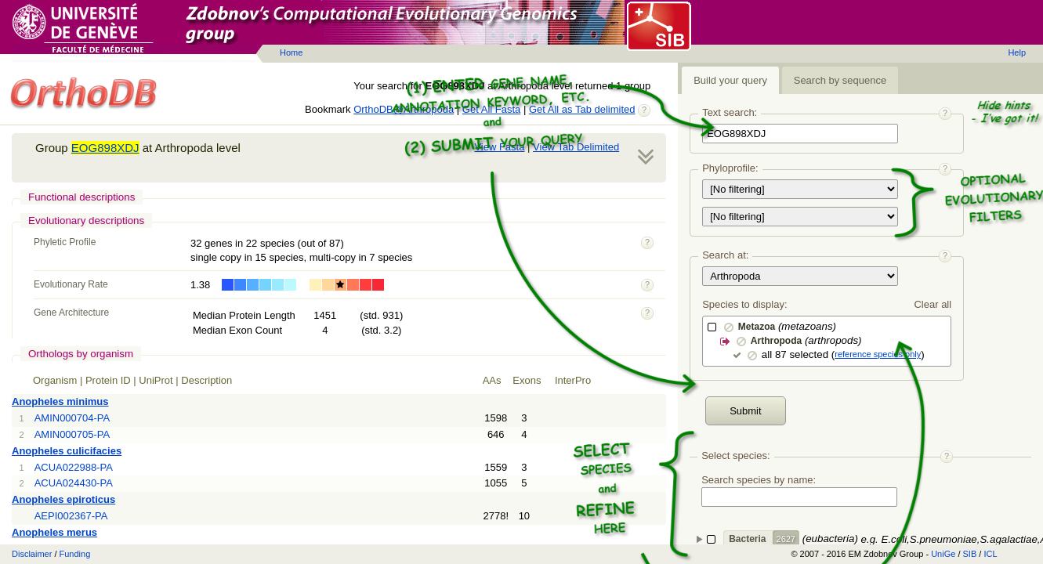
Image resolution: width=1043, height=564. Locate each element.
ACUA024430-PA (73, 483)
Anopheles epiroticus (63, 499)
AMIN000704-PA (72, 418)
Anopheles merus (54, 532)
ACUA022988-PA (73, 467)
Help (1017, 52)
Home (291, 52)
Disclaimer (32, 554)
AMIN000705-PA (72, 434)
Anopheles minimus (60, 401)
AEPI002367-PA (71, 516)
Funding (75, 554)
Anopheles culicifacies (66, 451)
